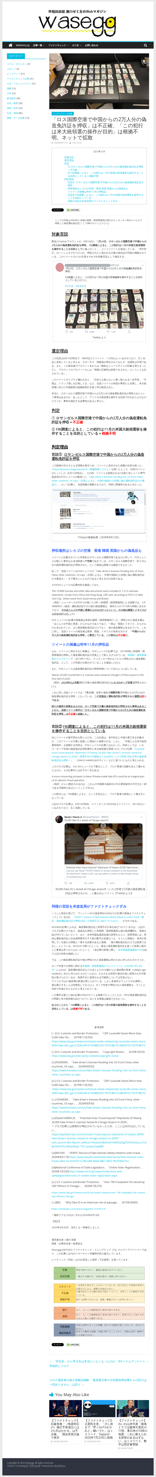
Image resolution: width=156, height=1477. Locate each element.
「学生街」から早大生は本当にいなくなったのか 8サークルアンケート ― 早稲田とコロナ (99, 1363)
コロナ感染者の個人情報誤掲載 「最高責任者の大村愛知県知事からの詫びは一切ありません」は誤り (98, 1382)
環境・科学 (12, 108)
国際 (9, 88)
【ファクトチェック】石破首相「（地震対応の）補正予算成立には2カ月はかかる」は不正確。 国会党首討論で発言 (65, 1428)
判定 (66, 163)
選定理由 (69, 160)
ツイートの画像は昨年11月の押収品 (87, 191)
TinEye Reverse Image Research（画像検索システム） (81, 469)
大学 (9, 93)
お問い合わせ (91, 45)
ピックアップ (13, 73)
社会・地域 (12, 112)
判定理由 (69, 179)
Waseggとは (23, 45)
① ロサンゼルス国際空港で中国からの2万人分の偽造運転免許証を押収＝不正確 (105, 168)
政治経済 (11, 98)
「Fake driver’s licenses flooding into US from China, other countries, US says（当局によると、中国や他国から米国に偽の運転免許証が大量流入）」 (98, 480)
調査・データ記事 (16, 117)
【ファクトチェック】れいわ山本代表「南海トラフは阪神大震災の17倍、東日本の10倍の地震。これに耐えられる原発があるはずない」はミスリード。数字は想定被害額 (132, 1432)
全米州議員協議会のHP (130, 949)
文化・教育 (12, 103)
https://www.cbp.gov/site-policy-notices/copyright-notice (85, 1056)
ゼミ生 (75, 45)
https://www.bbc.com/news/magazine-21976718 (78, 1208)
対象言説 (69, 157)
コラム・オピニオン (17, 63)
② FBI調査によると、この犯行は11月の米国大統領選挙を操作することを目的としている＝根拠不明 (106, 174)
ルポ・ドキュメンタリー (19, 83)
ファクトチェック (57, 45)
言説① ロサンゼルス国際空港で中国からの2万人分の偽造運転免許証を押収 (106, 184)
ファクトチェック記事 (62, 113)
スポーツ (11, 68)
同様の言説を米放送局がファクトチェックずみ (92, 201)
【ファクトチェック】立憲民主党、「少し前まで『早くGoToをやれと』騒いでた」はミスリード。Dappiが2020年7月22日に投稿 (99, 1428)
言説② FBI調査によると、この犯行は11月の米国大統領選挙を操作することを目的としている (106, 196)
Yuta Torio (77, 142)
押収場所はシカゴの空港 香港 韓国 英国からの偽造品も (98, 188)
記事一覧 (37, 45)
